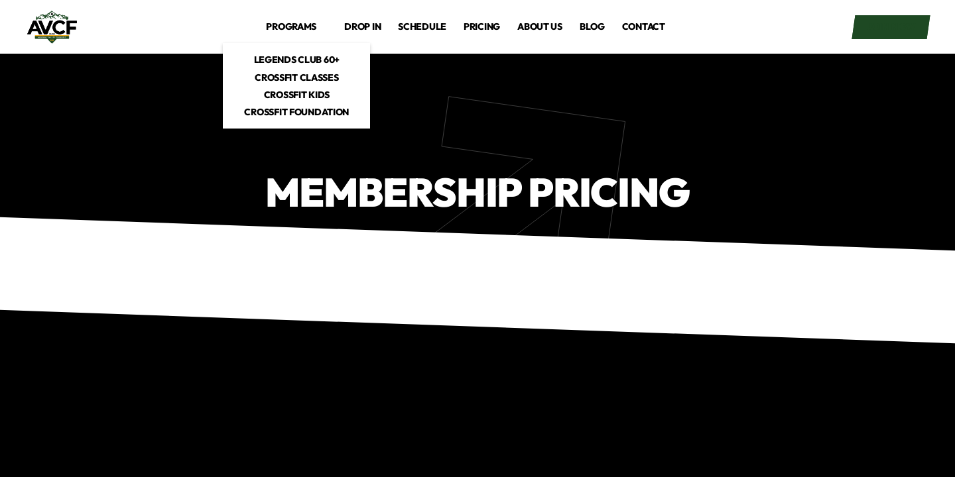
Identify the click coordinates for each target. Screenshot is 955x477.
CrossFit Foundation (296, 112)
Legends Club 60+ (297, 60)
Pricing (482, 26)
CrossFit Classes (297, 77)
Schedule (422, 26)
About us (539, 26)
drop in (362, 26)
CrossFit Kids (297, 95)
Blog (592, 26)
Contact (643, 26)
